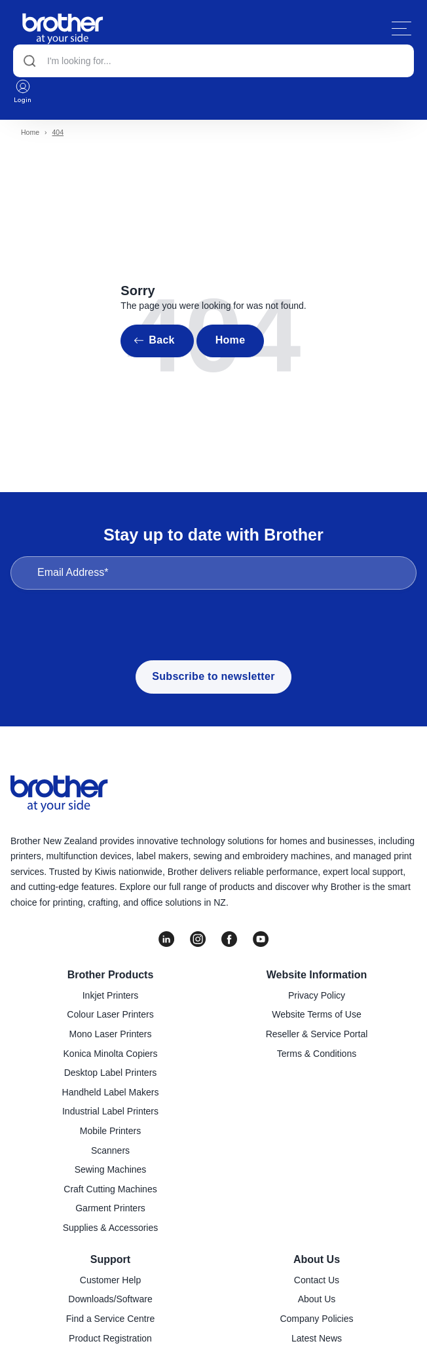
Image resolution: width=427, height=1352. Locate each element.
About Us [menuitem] (316, 1259)
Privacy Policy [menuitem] (316, 995)
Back (161, 340)
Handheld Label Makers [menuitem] (110, 1092)
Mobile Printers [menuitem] (110, 1131)
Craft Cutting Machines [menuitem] (110, 1189)
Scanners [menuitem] (110, 1150)
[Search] (213, 60)
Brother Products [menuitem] (110, 974)
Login (23, 91)
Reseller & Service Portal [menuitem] (317, 1034)
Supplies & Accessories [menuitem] (110, 1227)
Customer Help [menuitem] (110, 1280)
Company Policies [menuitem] (316, 1318)
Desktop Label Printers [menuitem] (110, 1072)
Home (30, 132)
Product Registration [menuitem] (110, 1338)
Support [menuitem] (110, 1259)
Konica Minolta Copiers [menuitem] (111, 1053)
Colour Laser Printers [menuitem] (110, 1014)
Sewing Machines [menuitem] (111, 1169)
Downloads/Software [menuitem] (110, 1299)
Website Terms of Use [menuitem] (316, 1014)
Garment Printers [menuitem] (110, 1208)
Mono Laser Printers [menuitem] (110, 1034)
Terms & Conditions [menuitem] (316, 1053)
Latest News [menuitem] (316, 1338)
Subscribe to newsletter (213, 676)
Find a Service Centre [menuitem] (110, 1318)
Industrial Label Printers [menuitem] (110, 1111)
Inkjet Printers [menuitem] (111, 995)
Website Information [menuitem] (317, 974)
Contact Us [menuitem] (316, 1280)
